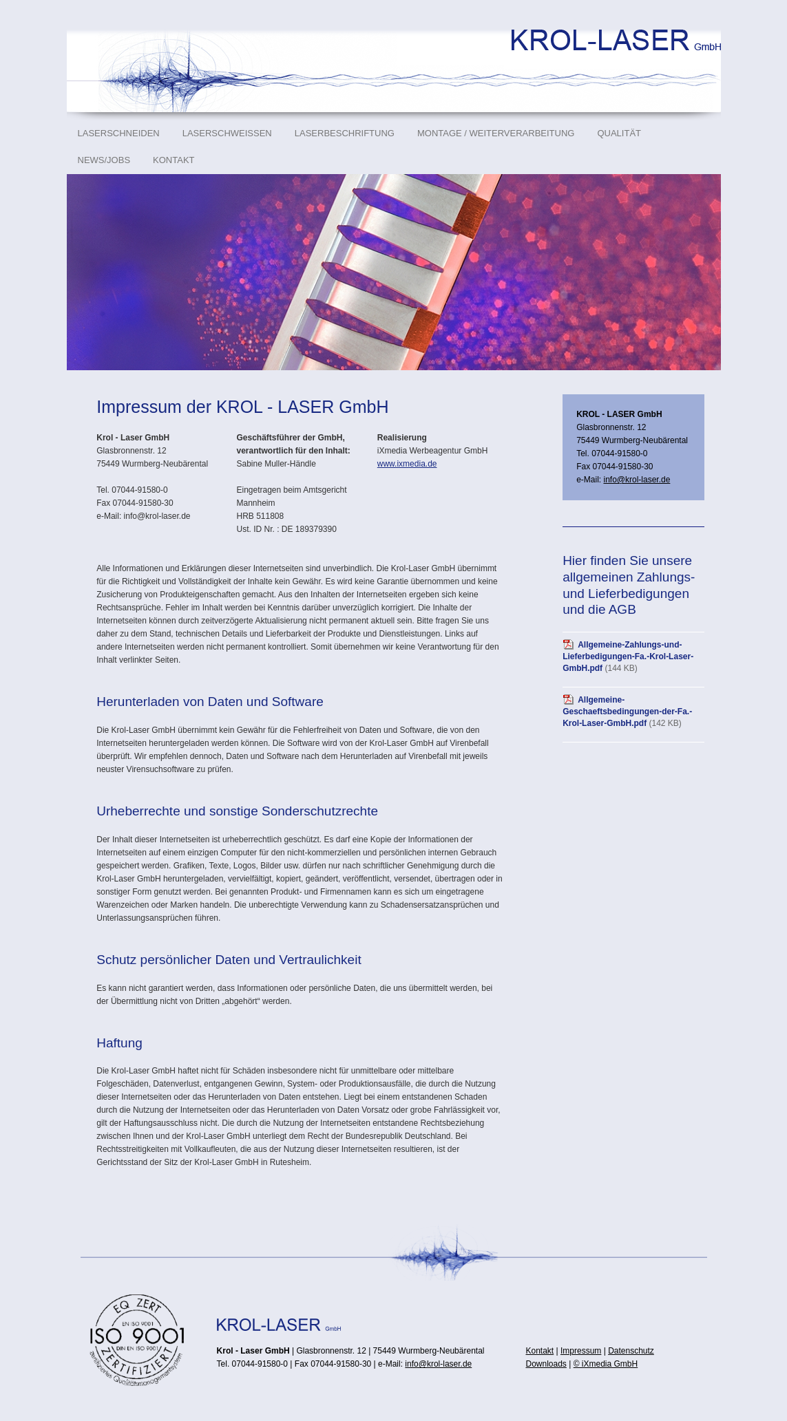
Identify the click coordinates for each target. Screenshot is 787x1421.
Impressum (580, 1351)
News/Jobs (104, 160)
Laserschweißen (227, 133)
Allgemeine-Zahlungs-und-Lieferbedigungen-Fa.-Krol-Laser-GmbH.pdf (628, 656)
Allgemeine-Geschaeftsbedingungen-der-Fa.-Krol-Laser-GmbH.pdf (627, 711)
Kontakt (173, 160)
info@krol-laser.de (636, 479)
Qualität (619, 133)
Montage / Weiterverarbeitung (495, 133)
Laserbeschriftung (345, 133)
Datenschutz (631, 1351)
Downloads (546, 1364)
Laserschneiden (119, 133)
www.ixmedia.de (407, 464)
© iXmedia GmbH (606, 1364)
